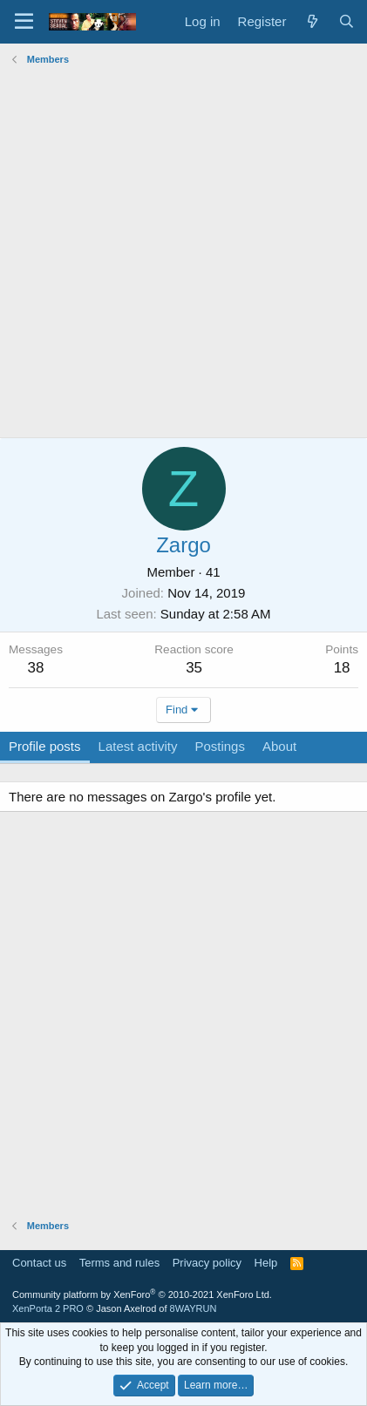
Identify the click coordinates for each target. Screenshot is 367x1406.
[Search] (347, 21)
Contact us (39, 1262)
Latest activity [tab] (138, 746)
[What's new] (312, 21)
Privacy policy (207, 1262)
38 (36, 667)
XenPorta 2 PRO (48, 1308)
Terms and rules (119, 1262)
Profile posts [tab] (45, 746)
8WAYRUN (193, 1308)
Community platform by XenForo (142, 1294)
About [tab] (279, 746)
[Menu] (23, 22)
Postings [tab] (219, 746)
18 (342, 667)
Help (266, 1262)
